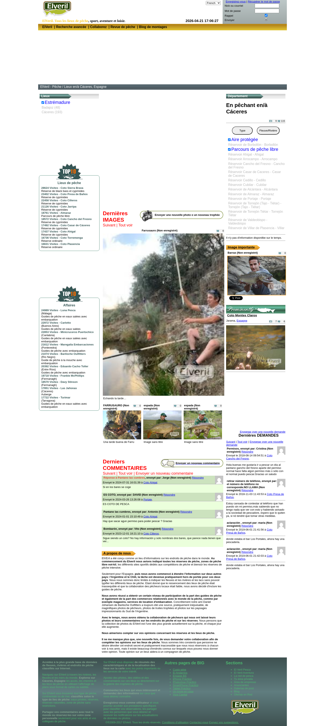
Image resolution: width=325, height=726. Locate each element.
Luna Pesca (68, 310)
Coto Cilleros (69, 200)
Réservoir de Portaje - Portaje (249, 198)
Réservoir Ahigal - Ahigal (246, 154)
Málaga (46, 313)
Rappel (229, 15)
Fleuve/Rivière (268, 130)
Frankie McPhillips (72, 375)
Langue (200, 3)
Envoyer (229, 20)
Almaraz (66, 212)
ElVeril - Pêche (50, 86)
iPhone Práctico (182, 679)
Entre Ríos (48, 369)
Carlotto (66, 322)
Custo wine (179, 669)
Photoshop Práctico (184, 682)
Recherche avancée (71, 27)
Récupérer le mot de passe (264, 1)
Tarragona (48, 400)
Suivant (109, 225)
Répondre (198, 477)
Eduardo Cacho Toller (74, 366)
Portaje (147, 499)
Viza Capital (180, 694)
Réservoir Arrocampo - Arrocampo (253, 159)
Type (242, 130)
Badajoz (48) (51, 107)
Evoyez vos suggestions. (224, 722)
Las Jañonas (69, 388)
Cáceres (47, 391)
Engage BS (180, 675)
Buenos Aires (50, 325)
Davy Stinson (69, 381)
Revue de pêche (122, 27)
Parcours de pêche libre (254, 149)
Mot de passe (233, 10)
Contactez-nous (198, 722)
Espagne (242, 320)
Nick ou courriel (234, 5)
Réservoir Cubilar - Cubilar (247, 185)
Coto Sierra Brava (72, 187)
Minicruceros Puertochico (77, 332)
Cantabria (48, 335)
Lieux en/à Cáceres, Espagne (85, 86)
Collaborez (98, 27)
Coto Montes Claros (242, 315)
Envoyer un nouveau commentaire (164, 473)
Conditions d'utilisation (175, 722)
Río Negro (48, 357)
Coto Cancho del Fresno (76, 219)
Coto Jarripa (68, 206)
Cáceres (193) (52, 112)
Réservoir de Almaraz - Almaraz (251, 194)
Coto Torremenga (72, 237)
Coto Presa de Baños (74, 194)
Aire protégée (244, 139)
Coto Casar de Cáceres (75, 225)
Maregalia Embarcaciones (77, 344)
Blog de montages (153, 27)
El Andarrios (180, 672)
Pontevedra (49, 347)
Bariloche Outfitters (73, 353)
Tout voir (125, 225)
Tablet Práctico (181, 688)
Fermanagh (49, 378)
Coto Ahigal (68, 231)
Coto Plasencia (70, 244)
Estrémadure (57, 102)
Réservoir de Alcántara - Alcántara (253, 189)
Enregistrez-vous (236, 1)
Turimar (65, 397)
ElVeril (47, 27)
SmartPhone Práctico (185, 685)
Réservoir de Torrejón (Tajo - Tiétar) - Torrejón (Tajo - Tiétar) (254, 205)
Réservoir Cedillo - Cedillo (247, 180)
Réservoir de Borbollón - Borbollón (253, 144)
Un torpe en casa (183, 691)
